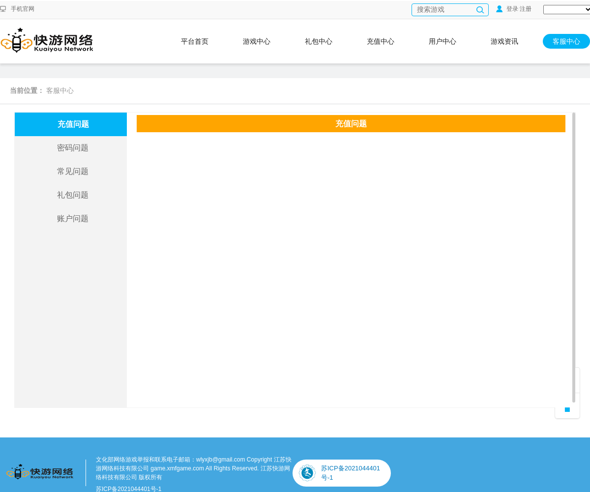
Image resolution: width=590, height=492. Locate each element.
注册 (525, 8)
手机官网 (22, 8)
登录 (507, 8)
